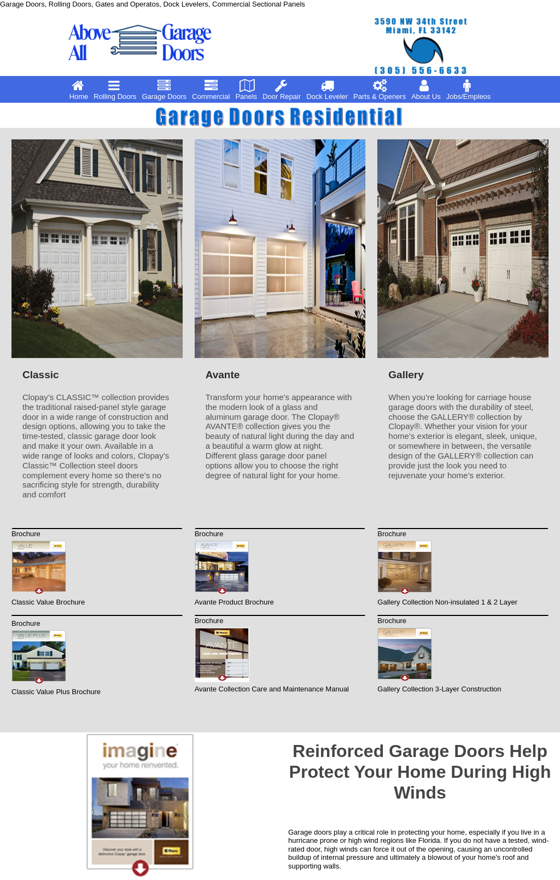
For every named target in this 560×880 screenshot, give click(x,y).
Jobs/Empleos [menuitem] (468, 89)
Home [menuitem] (79, 89)
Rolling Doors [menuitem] (115, 89)
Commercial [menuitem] (211, 89)
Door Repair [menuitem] (281, 89)
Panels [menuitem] (246, 89)
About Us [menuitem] (425, 89)
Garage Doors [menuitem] (164, 89)
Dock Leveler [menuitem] (327, 89)
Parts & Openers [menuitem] (379, 89)
